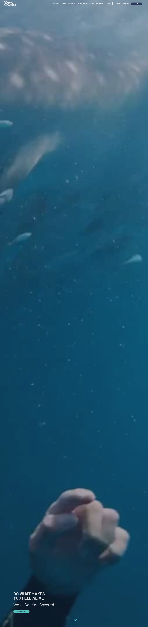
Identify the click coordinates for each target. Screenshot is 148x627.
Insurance (56, 2)
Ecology (91, 2)
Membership (82, 2)
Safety (64, 2)
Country (117, 2)
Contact (107, 2)
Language (125, 2)
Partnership (72, 2)
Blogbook (99, 2)
